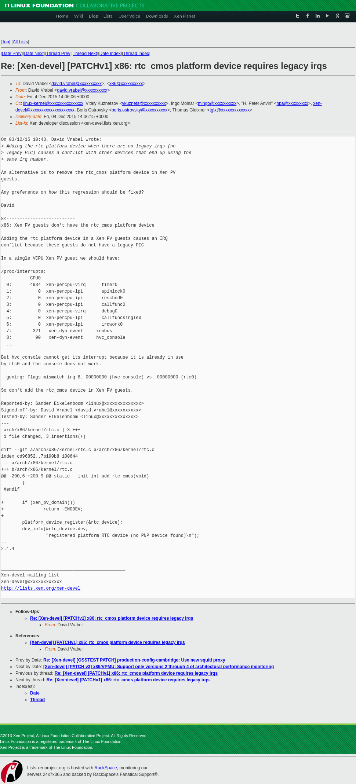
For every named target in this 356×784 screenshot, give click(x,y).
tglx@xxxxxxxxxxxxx (230, 110)
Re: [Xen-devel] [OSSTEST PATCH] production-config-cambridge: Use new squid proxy (134, 660)
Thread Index (136, 53)
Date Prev (11, 53)
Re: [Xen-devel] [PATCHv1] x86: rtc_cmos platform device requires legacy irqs (111, 618)
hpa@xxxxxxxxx (292, 103)
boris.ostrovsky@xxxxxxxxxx (139, 110)
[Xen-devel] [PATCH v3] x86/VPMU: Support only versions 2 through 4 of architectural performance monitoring (158, 666)
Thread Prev (58, 53)
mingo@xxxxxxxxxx (217, 103)
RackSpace (105, 767)
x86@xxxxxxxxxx (126, 83)
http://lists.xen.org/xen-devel (40, 588)
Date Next (33, 53)
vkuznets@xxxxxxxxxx (144, 103)
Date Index (110, 53)
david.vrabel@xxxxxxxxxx (76, 83)
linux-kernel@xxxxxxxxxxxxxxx (53, 103)
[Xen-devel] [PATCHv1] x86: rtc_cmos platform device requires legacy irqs (107, 642)
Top (5, 41)
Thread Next (85, 53)
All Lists (20, 41)
